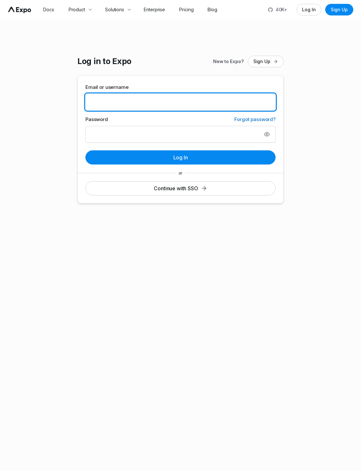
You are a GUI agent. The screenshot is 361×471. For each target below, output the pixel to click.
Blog (212, 9)
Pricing (186, 9)
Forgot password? (255, 119)
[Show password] (267, 134)
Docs (48, 9)
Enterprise (154, 9)
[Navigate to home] (20, 10)
